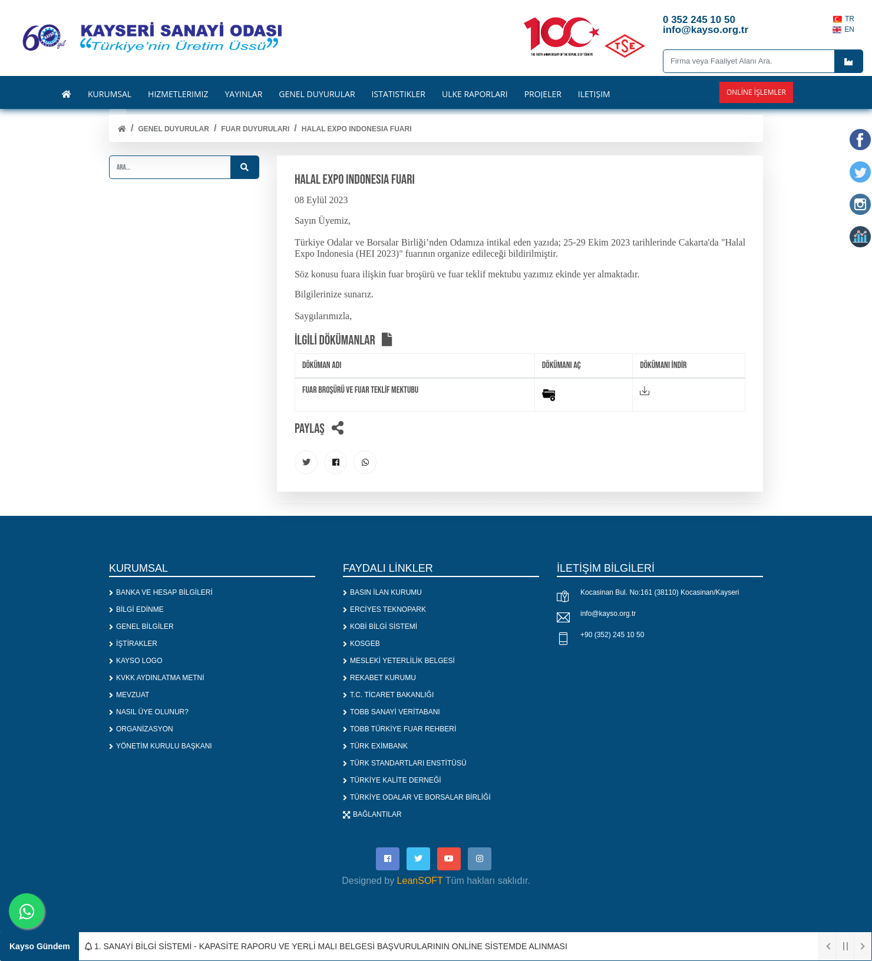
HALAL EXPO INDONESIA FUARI (357, 129)
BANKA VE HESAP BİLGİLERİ (161, 593)
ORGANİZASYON (141, 729)
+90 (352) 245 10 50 (612, 635)
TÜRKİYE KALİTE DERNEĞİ (392, 781)
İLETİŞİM (594, 94)
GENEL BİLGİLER (141, 627)
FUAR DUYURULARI (255, 129)
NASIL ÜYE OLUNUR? (149, 712)
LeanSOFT (420, 882)
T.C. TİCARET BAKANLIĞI (388, 695)
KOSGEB (361, 644)
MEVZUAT (129, 695)
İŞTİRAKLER (133, 644)
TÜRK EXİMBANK (375, 747)
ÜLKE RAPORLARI (475, 94)
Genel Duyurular (173, 129)
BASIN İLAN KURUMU (382, 593)
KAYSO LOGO (135, 661)
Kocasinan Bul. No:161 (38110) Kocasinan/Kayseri (659, 593)
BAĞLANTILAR (372, 815)
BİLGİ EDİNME (136, 610)
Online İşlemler (756, 92)
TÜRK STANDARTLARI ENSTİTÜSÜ (405, 764)
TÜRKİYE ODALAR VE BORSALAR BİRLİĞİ (417, 798)
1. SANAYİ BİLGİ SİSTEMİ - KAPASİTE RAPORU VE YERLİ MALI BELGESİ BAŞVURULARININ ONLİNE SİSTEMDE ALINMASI (326, 946)
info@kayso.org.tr (608, 614)
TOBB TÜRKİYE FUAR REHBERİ (399, 729)
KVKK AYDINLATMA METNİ (156, 678)
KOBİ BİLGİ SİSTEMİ (380, 627)
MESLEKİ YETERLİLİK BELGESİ (399, 661)
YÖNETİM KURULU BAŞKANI (160, 747)
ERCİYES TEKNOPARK (384, 610)
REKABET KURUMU (379, 678)
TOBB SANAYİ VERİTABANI (391, 712)
